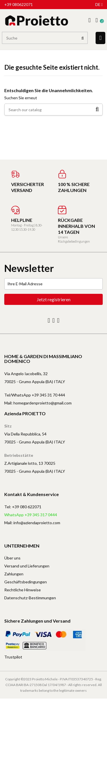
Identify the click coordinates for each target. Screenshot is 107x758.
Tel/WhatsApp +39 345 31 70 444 (34, 395)
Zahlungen (13, 573)
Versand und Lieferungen (26, 565)
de (99, 4)
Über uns (12, 557)
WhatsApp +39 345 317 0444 (30, 514)
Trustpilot (13, 656)
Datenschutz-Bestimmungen (30, 597)
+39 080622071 (18, 4)
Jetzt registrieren (53, 299)
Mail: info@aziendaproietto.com (32, 522)
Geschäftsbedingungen (25, 581)
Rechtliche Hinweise (22, 589)
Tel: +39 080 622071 (22, 506)
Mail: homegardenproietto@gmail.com (38, 402)
